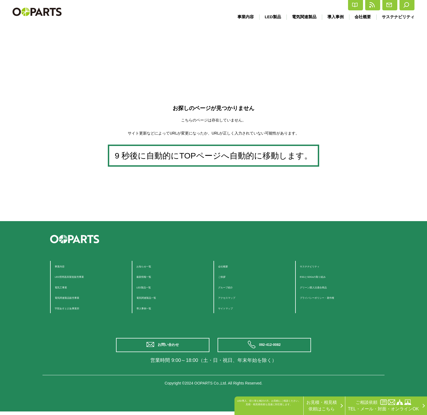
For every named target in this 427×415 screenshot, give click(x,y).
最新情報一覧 (149, 276)
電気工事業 (66, 287)
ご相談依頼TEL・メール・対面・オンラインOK (383, 405)
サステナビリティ (398, 16)
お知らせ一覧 (149, 266)
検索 (403, 5)
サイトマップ (231, 308)
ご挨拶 (224, 276)
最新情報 (340, 5)
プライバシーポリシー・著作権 (330, 297)
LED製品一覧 (149, 287)
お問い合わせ (170, 346)
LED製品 (268, 16)
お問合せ (373, 5)
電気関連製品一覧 (153, 297)
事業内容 (240, 16)
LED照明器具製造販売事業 (81, 276)
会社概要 (361, 16)
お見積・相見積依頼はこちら (321, 405)
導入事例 (333, 16)
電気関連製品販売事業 (76, 297)
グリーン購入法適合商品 (324, 287)
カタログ (306, 5)
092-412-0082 (271, 346)
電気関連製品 (301, 16)
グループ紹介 (231, 287)
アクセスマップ (233, 297)
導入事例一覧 (149, 308)
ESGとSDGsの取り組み (323, 276)
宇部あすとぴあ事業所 (76, 308)
